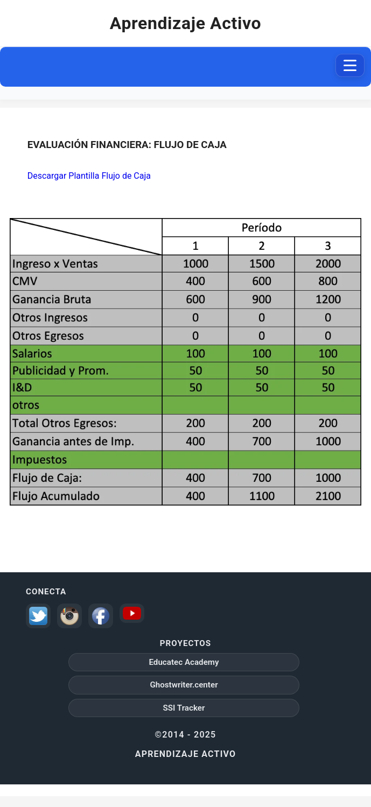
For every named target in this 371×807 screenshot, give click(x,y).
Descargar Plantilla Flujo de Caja (89, 176)
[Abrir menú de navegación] (350, 65)
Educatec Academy (184, 662)
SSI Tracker (184, 708)
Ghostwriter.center (184, 685)
